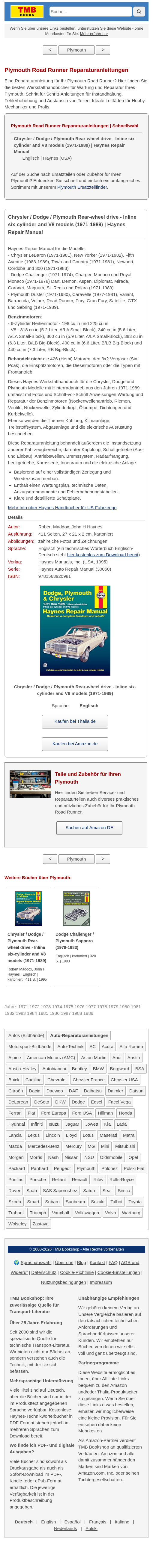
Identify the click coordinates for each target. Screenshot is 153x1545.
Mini (105, 1146)
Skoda (14, 1201)
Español (72, 1521)
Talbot (116, 1201)
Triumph (38, 1212)
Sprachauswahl (36, 1262)
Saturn (89, 1190)
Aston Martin (93, 1057)
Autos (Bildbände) (26, 1035)
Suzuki (97, 1201)
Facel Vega (119, 1101)
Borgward (119, 1068)
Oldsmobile (111, 1157)
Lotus (88, 1135)
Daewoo (54, 1090)
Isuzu (54, 1124)
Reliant (59, 1179)
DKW (60, 1101)
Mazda (15, 1146)
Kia (107, 1124)
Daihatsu (93, 1090)
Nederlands (65, 1528)
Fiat (31, 1112)
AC (92, 1046)
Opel (133, 1157)
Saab (31, 1190)
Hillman (105, 1112)
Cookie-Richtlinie (77, 1272)
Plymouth (76, 49)
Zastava (41, 1223)
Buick (14, 1079)
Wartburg (131, 1212)
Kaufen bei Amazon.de (75, 743)
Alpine (14, 1057)
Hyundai (16, 1124)
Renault (80, 1179)
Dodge (78, 1101)
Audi (117, 1057)
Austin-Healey (22, 1068)
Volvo (110, 1212)
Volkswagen (87, 1212)
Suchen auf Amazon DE (89, 827)
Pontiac (15, 1179)
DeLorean (18, 1101)
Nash (53, 1157)
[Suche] (139, 11)
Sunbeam (75, 1201)
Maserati (108, 1135)
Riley (98, 1179)
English (48, 1521)
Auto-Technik (70, 1046)
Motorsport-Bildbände (29, 1046)
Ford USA (82, 1112)
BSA (139, 1068)
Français (97, 1521)
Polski (92, 1528)
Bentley (79, 1068)
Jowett (91, 1124)
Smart (33, 1201)
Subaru (52, 1201)
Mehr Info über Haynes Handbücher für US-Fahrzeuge (62, 507)
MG (91, 1146)
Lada (122, 1124)
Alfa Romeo (131, 1046)
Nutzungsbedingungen (63, 1282)
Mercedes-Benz (43, 1146)
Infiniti (37, 1124)
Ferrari (15, 1112)
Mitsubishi (125, 1146)
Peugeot (62, 1168)
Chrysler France (89, 1079)
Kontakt (97, 1262)
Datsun (136, 1090)
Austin (134, 1057)
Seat (107, 1190)
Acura (107, 1046)
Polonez (109, 1168)
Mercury (73, 1146)
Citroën (15, 1090)
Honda (125, 1112)
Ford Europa (53, 1112)
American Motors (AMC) (51, 1057)
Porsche (37, 1179)
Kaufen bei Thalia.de (75, 721)
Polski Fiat (134, 1168)
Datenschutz (43, 1272)
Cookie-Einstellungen (119, 1272)
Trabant (16, 1212)
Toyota (135, 1201)
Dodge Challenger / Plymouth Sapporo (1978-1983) (75, 941)
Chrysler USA (124, 1079)
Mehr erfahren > (94, 33)
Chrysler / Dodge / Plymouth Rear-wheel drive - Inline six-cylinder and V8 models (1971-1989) (27, 947)
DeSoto (41, 1101)
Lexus (34, 1135)
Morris (36, 1157)
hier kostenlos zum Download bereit (103, 554)
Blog (81, 1262)
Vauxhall (60, 1212)
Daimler (115, 1090)
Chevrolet (57, 1079)
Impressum (101, 1282)
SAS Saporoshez (60, 1190)
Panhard (39, 1168)
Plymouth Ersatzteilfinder (82, 187)
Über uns (64, 1262)
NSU (89, 1157)
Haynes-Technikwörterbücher (39, 1416)
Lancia (15, 1135)
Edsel (96, 1101)
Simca (124, 1190)
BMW (98, 1068)
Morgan (16, 1157)
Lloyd (71, 1135)
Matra (128, 1135)
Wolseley (17, 1223)
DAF (73, 1090)
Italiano (122, 1521)
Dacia (34, 1090)
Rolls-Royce (122, 1179)
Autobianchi (54, 1068)
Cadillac (33, 1079)
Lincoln (53, 1135)
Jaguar (72, 1124)
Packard (16, 1168)
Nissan (72, 1157)
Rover (14, 1190)
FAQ (113, 1262)
